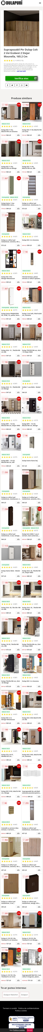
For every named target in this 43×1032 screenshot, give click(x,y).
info (18, 135)
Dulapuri (24, 995)
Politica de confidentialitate (28, 1008)
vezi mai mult (21, 71)
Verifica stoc (26, 78)
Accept (29, 1030)
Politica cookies (21, 1011)
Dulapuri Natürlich (11, 995)
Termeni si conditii (10, 1008)
